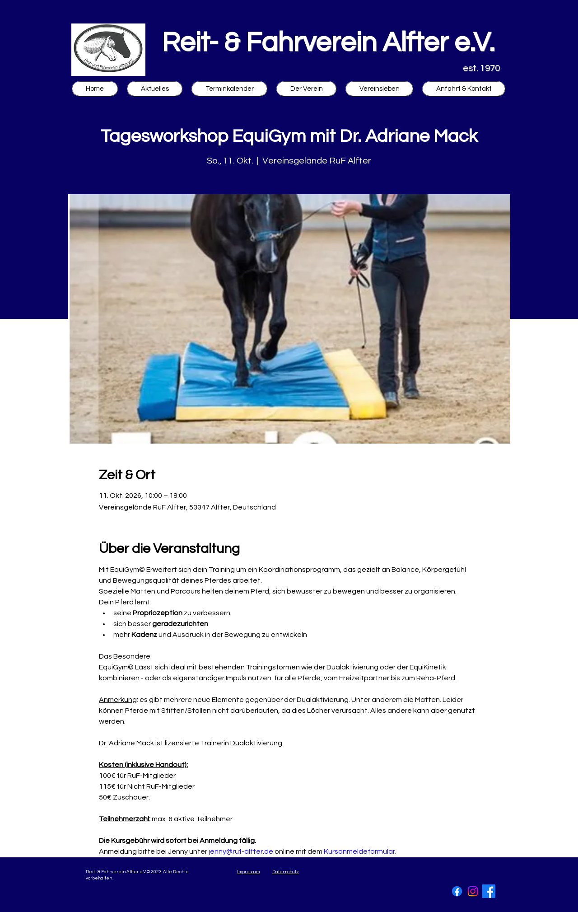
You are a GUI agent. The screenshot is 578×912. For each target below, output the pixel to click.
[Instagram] (473, 891)
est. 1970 (481, 68)
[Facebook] (457, 891)
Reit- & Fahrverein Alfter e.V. (328, 43)
